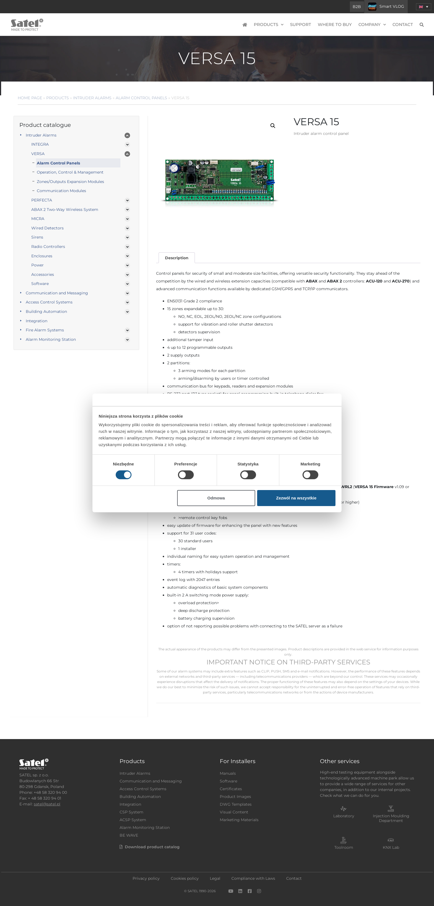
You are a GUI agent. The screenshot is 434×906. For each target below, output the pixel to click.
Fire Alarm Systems (45, 330)
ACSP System (133, 819)
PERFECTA (41, 200)
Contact (402, 24)
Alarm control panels (141, 97)
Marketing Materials (239, 819)
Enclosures (41, 255)
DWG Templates (236, 804)
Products (268, 24)
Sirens (37, 237)
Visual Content (234, 812)
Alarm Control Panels (58, 163)
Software (40, 283)
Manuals (228, 773)
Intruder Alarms (92, 97)
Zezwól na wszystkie (296, 498)
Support (300, 24)
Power (37, 265)
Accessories (42, 274)
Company (372, 24)
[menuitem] (423, 6)
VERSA (38, 153)
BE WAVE (129, 835)
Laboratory (343, 815)
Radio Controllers (48, 246)
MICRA (37, 218)
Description (176, 257)
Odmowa (216, 498)
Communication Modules (61, 190)
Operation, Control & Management (70, 172)
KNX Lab (391, 847)
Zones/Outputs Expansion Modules (70, 181)
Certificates (231, 788)
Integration (36, 320)
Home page (30, 97)
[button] (273, 126)
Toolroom (343, 847)
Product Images (235, 796)
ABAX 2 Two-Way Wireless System (64, 209)
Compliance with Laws (253, 878)
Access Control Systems (49, 302)
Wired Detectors (47, 228)
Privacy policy (146, 878)
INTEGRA (40, 144)
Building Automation (46, 311)
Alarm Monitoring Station (51, 339)
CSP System (131, 812)
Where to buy (335, 24)
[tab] (177, 257)
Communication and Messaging (57, 292)
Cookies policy (185, 878)
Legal (215, 878)
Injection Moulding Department (391, 818)
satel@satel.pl (47, 804)
